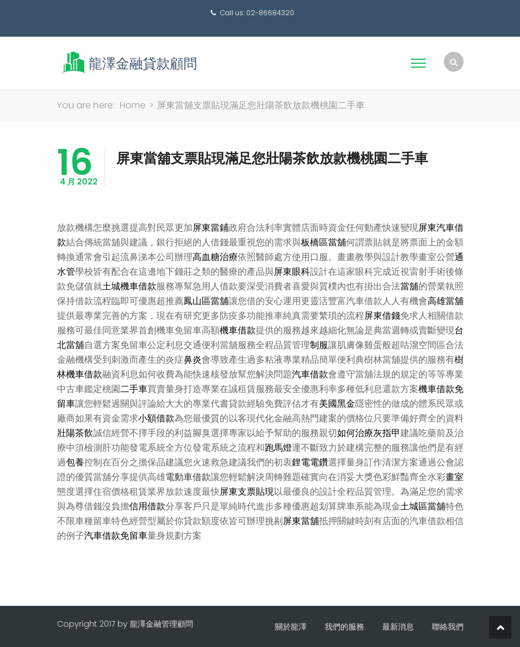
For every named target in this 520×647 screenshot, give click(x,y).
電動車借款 (188, 476)
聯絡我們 (448, 626)
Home (133, 105)
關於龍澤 (291, 626)
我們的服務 (344, 626)
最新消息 (398, 626)
